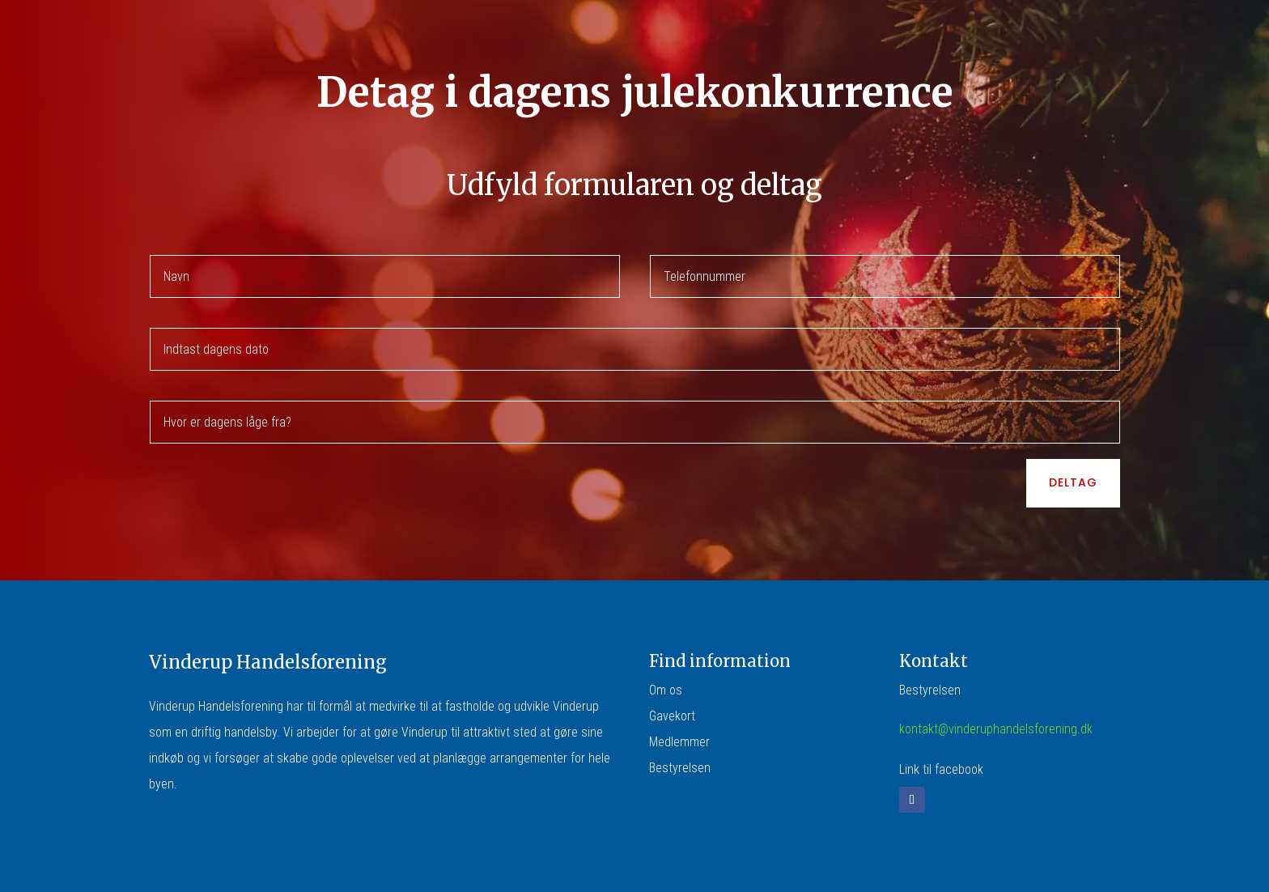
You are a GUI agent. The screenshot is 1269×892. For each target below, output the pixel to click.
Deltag (1073, 482)
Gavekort (672, 716)
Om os (665, 690)
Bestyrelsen (680, 767)
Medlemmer (679, 742)
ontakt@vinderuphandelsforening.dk (999, 729)
